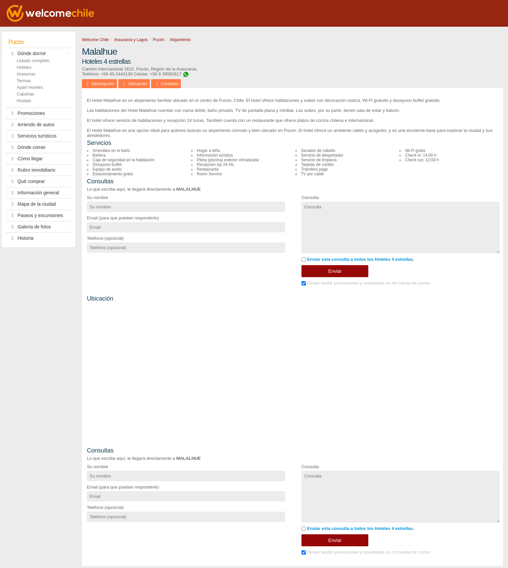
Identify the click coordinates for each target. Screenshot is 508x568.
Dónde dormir (39, 53)
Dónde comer (27, 147)
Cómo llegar (25, 158)
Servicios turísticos (32, 136)
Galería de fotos (39, 226)
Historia (20, 238)
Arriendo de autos (31, 124)
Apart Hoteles (30, 87)
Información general (33, 192)
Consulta (310, 197)
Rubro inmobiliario (31, 170)
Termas (24, 80)
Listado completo (33, 60)
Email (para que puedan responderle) (123, 217)
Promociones (26, 113)
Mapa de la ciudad (32, 204)
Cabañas (25, 94)
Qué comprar (26, 181)
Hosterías (26, 73)
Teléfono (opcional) (105, 238)
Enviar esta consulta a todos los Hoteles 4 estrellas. (357, 259)
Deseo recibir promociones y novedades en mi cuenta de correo (365, 283)
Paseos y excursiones (35, 215)
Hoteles (24, 67)
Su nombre (97, 197)
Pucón (16, 42)
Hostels (24, 100)
